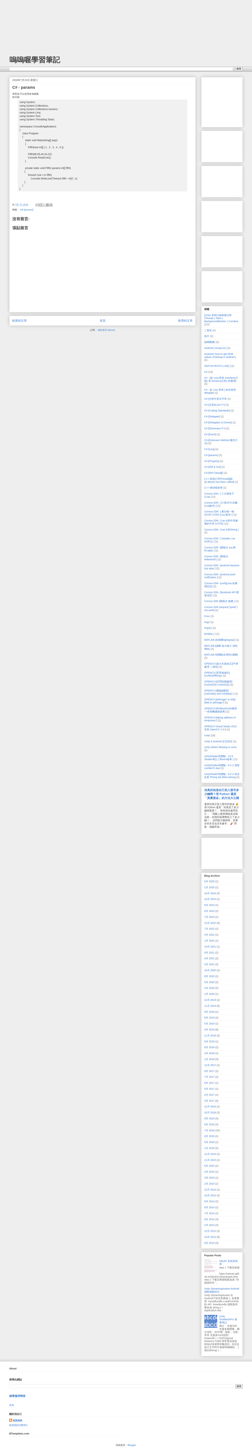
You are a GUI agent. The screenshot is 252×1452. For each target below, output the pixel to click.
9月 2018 (209, 1041)
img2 (207, 622)
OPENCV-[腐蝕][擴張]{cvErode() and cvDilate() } (219, 692)
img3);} (208, 627)
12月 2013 (210, 1231)
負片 (206, 336)
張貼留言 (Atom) (106, 330)
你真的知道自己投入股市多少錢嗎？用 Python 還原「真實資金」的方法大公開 (221, 794)
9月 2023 (209, 905)
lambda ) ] (209, 633)
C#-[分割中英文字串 (215, 398)
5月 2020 (209, 982)
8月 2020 (209, 976)
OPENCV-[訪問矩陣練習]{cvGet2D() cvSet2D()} (218, 683)
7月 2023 (209, 917)
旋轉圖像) (209, 342)
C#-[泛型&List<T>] (214, 404)
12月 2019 (210, 999)
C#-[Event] (210, 434)
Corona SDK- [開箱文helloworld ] (216, 558)
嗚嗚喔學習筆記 (34, 60)
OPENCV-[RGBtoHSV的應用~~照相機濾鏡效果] (220, 710)
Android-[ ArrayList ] (215, 348)
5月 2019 (209, 1023)
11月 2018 (210, 1035)
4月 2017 (209, 1094)
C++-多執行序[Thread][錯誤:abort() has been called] (219, 480)
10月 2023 (210, 899)
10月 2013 (210, 1237)
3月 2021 (209, 964)
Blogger (132, 1445)
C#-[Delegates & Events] (218, 422)
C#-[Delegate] (212, 416)
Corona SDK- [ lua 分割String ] (221, 529)
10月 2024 (210, 893)
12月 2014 (210, 1189)
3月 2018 (209, 1053)
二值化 (208, 330)
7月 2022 (209, 928)
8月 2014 (209, 1207)
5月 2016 (209, 1142)
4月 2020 (209, 988)
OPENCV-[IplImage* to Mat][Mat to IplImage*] (220, 701)
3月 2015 (209, 1177)
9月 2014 (209, 1201)
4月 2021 (209, 958)
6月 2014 (209, 1219)
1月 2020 (209, 994)
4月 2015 (209, 1171)
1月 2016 (209, 1148)
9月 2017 (209, 1071)
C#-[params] (26, 209)
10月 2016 (210, 1112)
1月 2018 (209, 1059)
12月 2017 (210, 1065)
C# (205, 371)
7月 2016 (209, 1130)
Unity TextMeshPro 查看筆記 (228, 1319)
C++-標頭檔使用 (213, 487)
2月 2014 (209, 1225)
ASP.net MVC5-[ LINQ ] (217, 365)
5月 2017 (209, 1088)
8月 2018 (209, 1047)
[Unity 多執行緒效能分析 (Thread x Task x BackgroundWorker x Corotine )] (221, 320)
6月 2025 (209, 881)
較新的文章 (19, 320)
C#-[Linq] (209, 449)
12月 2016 (210, 1106)
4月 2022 (209, 934)
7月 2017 (209, 1076)
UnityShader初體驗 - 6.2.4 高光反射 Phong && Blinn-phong (222, 776)
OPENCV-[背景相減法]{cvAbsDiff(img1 (217, 674)
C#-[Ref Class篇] (213, 472)
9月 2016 (209, 1118)
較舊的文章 (185, 320)
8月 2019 (209, 1017)
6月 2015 (209, 1165)
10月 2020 (210, 970)
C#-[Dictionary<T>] (214, 428)
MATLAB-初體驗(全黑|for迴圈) (221, 654)
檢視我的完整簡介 (18, 1425)
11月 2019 (210, 1005)
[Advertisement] (27, 22)
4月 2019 (209, 1029)
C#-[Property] (211, 461)
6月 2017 (209, 1082)
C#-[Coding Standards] (217, 410)
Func (207, 616)
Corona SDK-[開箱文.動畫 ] (219, 601)
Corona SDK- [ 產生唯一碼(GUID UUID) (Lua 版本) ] (219, 513)
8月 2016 (209, 1124)
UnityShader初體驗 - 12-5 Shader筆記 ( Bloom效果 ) (219, 758)
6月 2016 (209, 1136)
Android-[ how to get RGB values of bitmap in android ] (220, 355)
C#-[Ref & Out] (212, 466)
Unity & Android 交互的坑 (218, 741)
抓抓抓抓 (17, 1420)
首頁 (102, 320)
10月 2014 (210, 1195)
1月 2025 (209, 887)
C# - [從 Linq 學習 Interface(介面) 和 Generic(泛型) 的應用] (221, 379)
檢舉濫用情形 (17, 1395)
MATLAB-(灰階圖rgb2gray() (219, 639)
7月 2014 (209, 1213)
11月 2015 (210, 1160)
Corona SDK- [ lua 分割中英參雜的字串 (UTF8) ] (221, 522)
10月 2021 (210, 946)
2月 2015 (209, 1183)
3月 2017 (209, 1100)
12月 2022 (210, 923)
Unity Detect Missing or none (220, 747)
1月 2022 (209, 940)
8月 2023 (209, 911)
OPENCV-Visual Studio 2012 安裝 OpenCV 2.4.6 (220, 728)
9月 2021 (209, 952)
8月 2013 (209, 1242)
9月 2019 (209, 1011)
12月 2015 (210, 1154)
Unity (207, 735)
